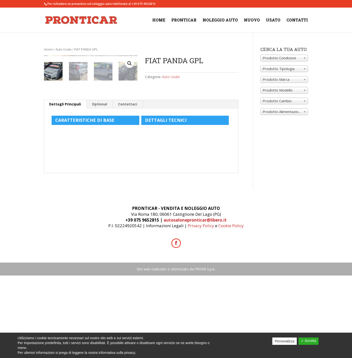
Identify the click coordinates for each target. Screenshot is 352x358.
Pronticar (184, 20)
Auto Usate (63, 49)
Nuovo (252, 20)
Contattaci (127, 186)
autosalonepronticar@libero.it (195, 302)
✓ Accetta (308, 341)
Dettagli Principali (65, 186)
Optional (99, 186)
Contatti (297, 20)
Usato (273, 20)
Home (158, 20)
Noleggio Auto (220, 20)
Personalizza (284, 341)
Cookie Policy (231, 308)
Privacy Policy (201, 308)
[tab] (65, 187)
